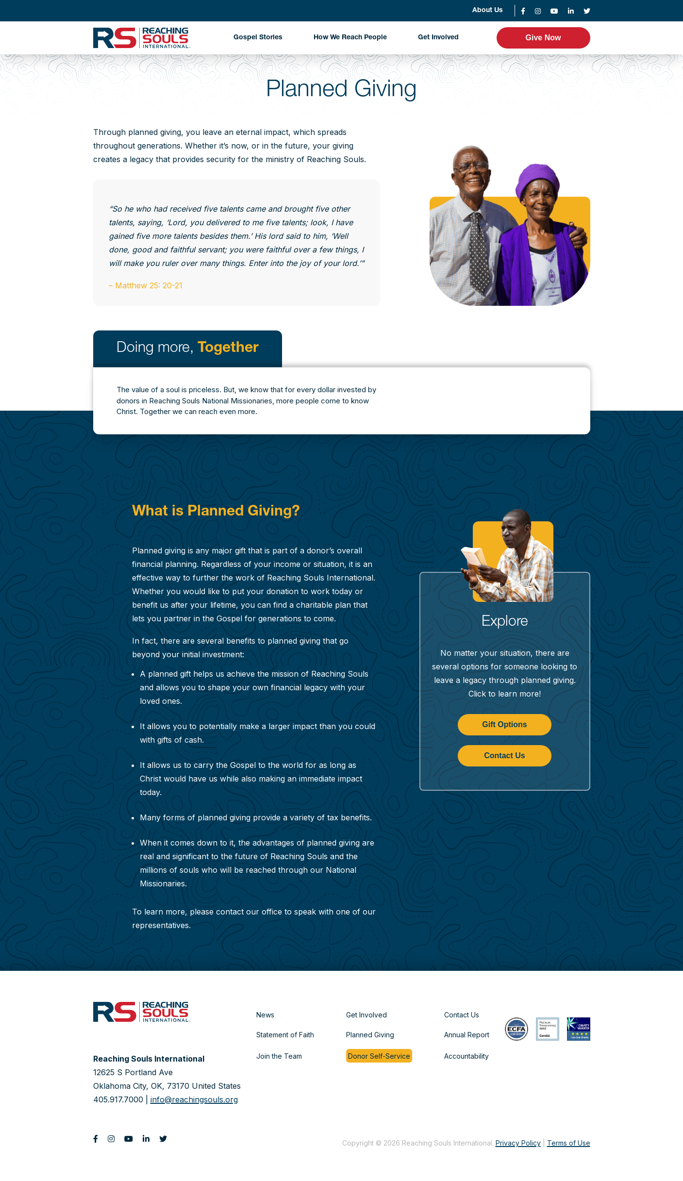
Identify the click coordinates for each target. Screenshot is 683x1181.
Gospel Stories (258, 37)
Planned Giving (370, 1035)
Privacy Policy (518, 1143)
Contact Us (504, 755)
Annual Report (466, 1035)
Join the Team (279, 1056)
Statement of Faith (285, 1035)
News (265, 1015)
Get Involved (438, 37)
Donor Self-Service (379, 1056)
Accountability (466, 1056)
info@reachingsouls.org (194, 1099)
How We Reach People (350, 37)
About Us (487, 10)
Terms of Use (568, 1143)
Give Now (543, 37)
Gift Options (504, 724)
